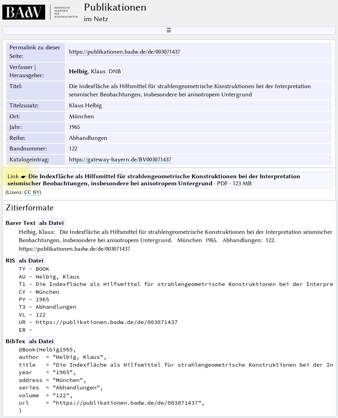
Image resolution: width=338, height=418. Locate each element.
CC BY (32, 192)
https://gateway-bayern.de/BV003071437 (120, 159)
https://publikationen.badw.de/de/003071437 (124, 51)
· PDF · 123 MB (153, 180)
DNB (114, 71)
